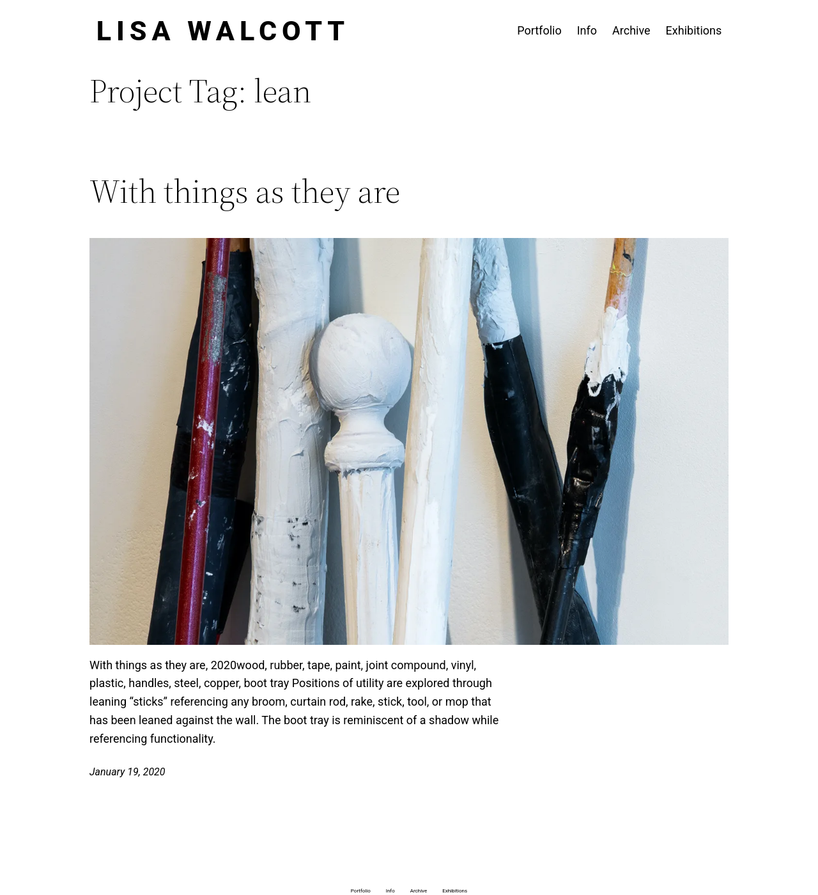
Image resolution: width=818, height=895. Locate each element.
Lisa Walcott (223, 31)
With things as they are (244, 191)
